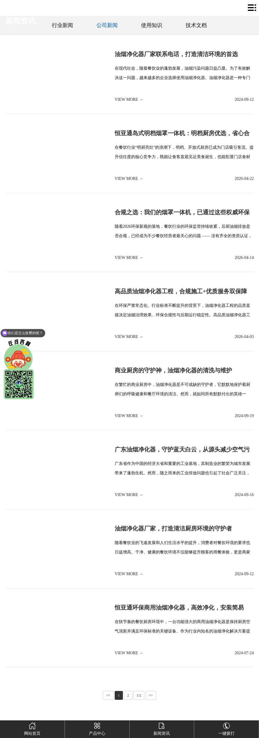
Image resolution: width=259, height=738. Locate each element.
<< (108, 695)
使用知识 (151, 25)
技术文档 (196, 25)
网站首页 (32, 728)
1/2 (139, 695)
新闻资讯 (161, 728)
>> (151, 695)
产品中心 (96, 728)
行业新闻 (62, 25)
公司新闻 (107, 25)
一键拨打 (226, 728)
